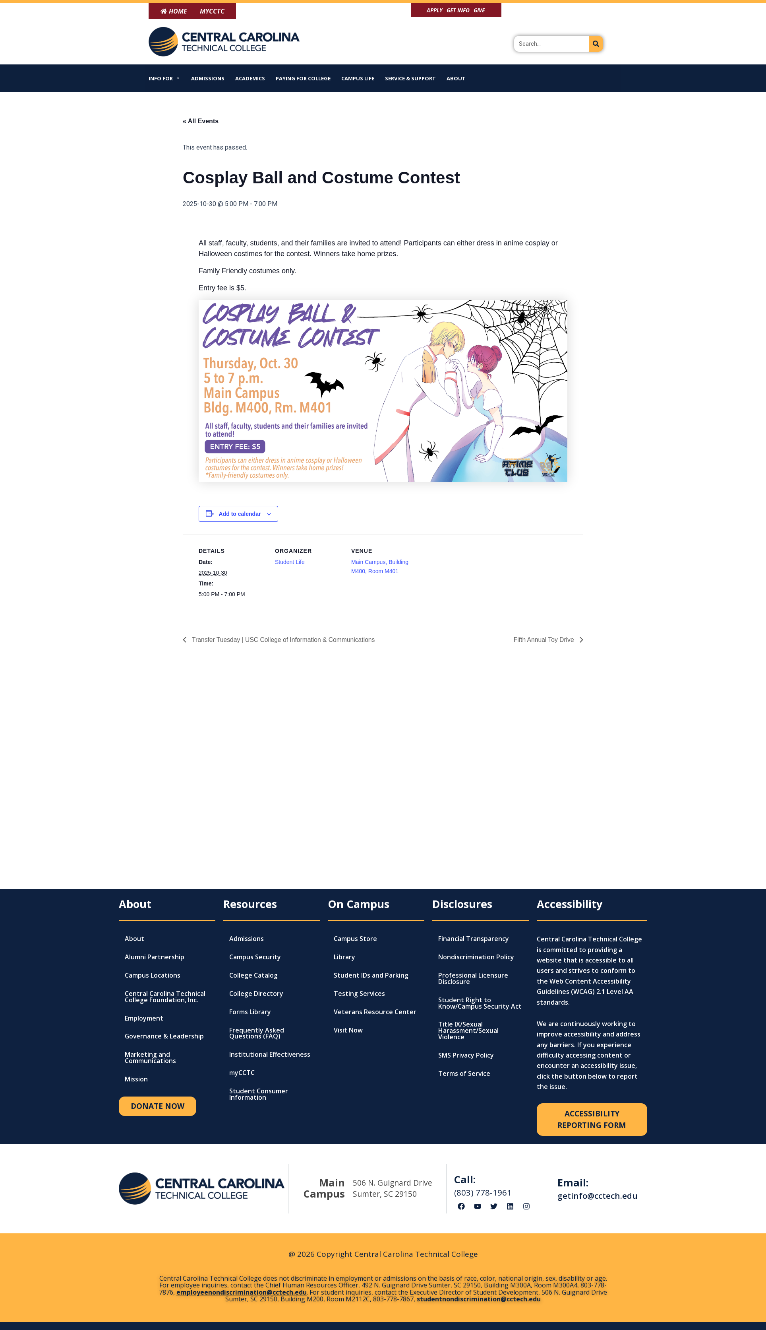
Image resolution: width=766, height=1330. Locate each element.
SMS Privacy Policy (466, 1056)
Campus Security (255, 957)
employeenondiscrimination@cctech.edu (241, 1292)
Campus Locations (152, 975)
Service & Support (410, 78)
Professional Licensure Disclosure (473, 978)
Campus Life (357, 78)
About (456, 78)
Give (479, 10)
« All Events (201, 121)
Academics (250, 78)
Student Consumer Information (258, 1094)
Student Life (290, 562)
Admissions (207, 78)
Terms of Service (464, 1074)
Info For (164, 78)
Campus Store (355, 939)
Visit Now (348, 1030)
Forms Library (250, 1012)
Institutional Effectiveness (270, 1055)
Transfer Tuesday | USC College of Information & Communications (284, 639)
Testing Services (359, 994)
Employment (144, 1018)
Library (344, 957)
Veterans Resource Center (375, 1012)
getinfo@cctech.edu (597, 1195)
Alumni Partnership (154, 957)
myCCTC (242, 1073)
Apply (435, 10)
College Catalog (253, 975)
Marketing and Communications (150, 1058)
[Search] (596, 44)
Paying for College (303, 78)
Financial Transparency (473, 939)
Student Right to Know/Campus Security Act (480, 1003)
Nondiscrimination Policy (476, 957)
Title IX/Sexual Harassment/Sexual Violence (468, 1031)
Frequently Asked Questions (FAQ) (256, 1033)
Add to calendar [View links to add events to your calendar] (240, 514)
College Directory (256, 994)
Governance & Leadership (165, 1036)
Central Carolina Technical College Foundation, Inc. (165, 997)
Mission (136, 1079)
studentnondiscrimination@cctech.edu (479, 1299)
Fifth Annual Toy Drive (544, 639)
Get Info (458, 10)
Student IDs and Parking (371, 975)
